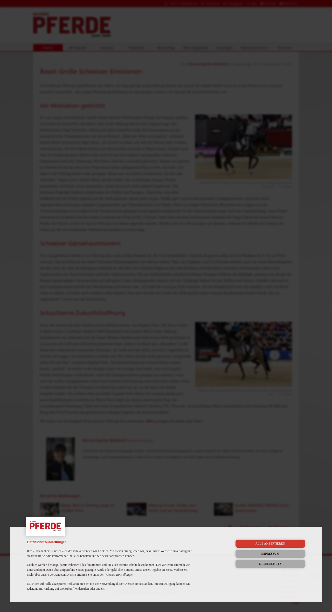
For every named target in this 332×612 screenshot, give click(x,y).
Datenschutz (270, 564)
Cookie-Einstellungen (119, 574)
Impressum (270, 553)
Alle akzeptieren (270, 543)
